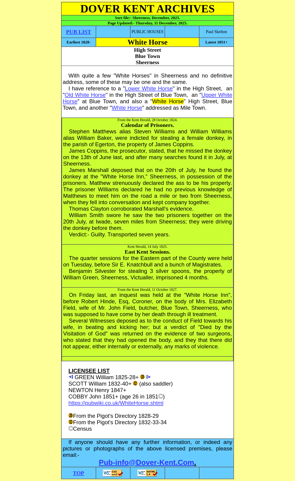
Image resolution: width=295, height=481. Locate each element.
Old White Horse (85, 95)
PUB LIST (78, 32)
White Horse (127, 108)
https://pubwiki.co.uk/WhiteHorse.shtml (115, 403)
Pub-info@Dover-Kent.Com (146, 462)
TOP (78, 473)
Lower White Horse (149, 88)
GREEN (84, 377)
